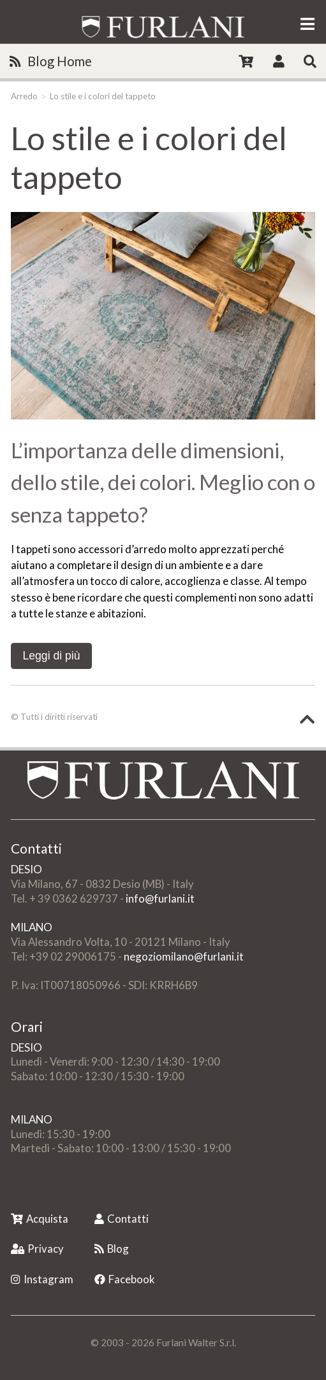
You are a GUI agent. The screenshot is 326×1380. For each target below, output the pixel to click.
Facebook (124, 1279)
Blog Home (51, 61)
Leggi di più (51, 655)
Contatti (121, 1218)
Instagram (42, 1279)
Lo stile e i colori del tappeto (103, 96)
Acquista (39, 1218)
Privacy (37, 1248)
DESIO (26, 869)
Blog (111, 1248)
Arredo (24, 96)
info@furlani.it (160, 898)
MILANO (31, 927)
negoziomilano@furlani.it (184, 956)
